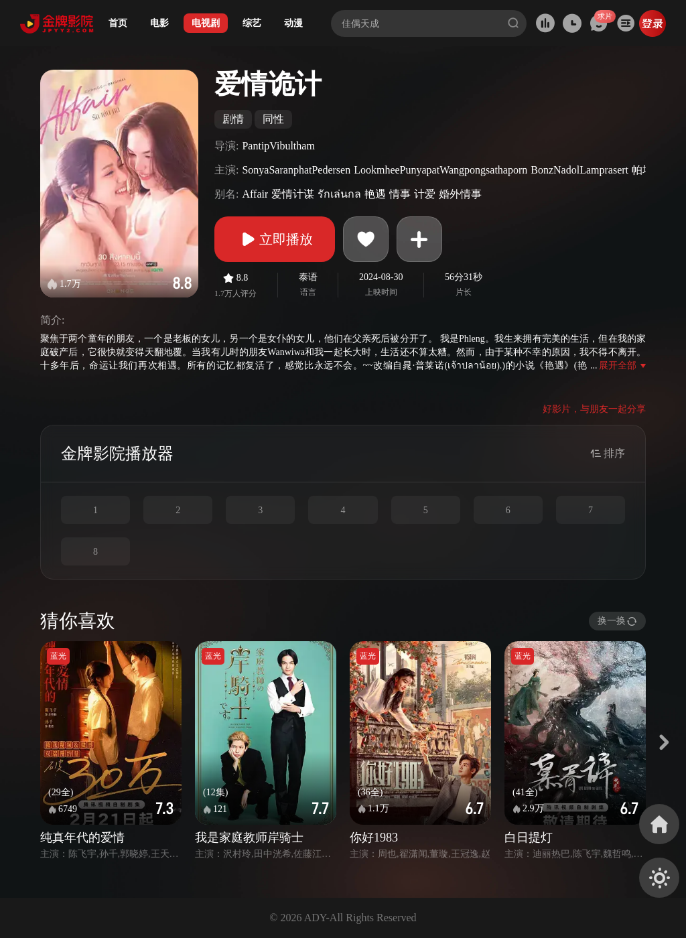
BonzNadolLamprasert (579, 170)
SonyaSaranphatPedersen (296, 170)
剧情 (233, 119)
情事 (400, 194)
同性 (273, 119)
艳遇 (375, 194)
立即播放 (274, 239)
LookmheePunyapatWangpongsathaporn (440, 170)
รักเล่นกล (339, 194)
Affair (255, 194)
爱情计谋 (292, 194)
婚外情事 (460, 194)
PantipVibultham (278, 145)
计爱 (424, 194)
